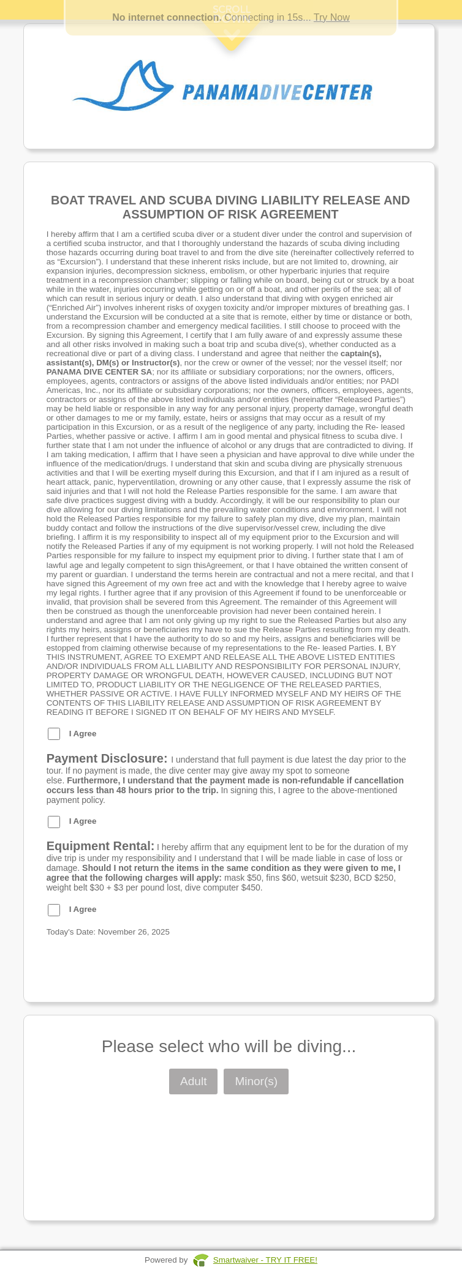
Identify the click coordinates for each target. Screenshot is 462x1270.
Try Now (332, 17)
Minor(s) (256, 1081)
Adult (193, 1081)
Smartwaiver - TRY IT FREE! (265, 1259)
